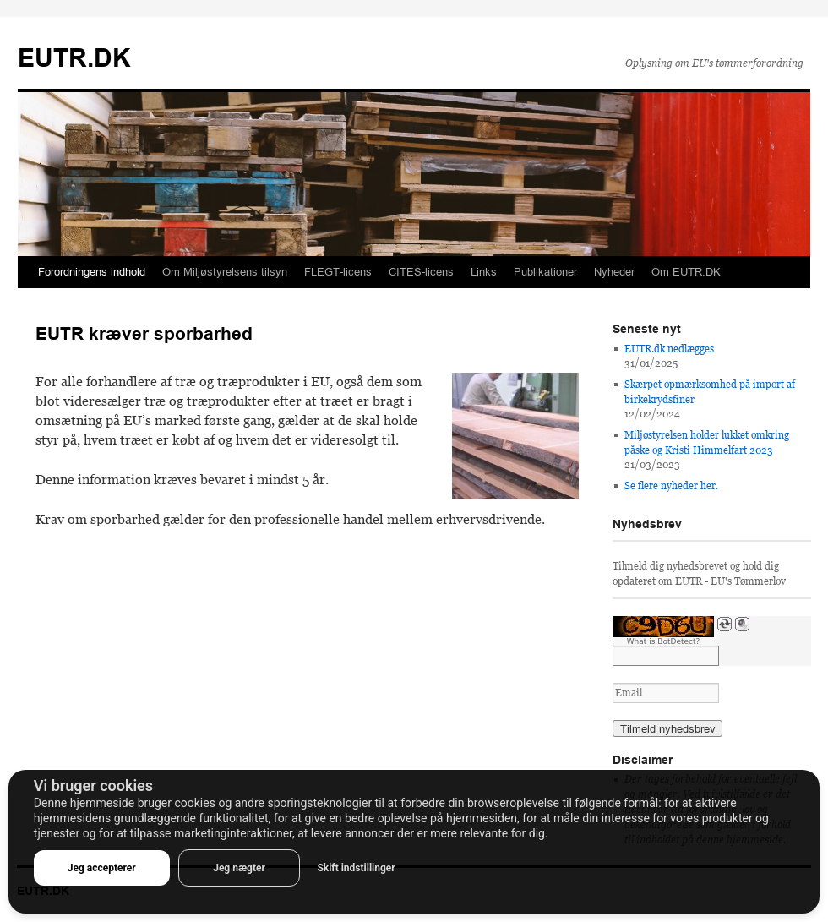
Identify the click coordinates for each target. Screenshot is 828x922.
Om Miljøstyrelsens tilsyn (224, 271)
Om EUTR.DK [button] (686, 271)
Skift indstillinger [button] (356, 868)
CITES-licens (421, 271)
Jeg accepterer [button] (102, 868)
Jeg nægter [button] (239, 868)
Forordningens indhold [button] (91, 271)
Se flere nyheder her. (671, 486)
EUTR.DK (74, 58)
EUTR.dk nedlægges (669, 349)
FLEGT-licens (338, 271)
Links (484, 271)
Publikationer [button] (545, 271)
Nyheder (614, 271)
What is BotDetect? (663, 641)
